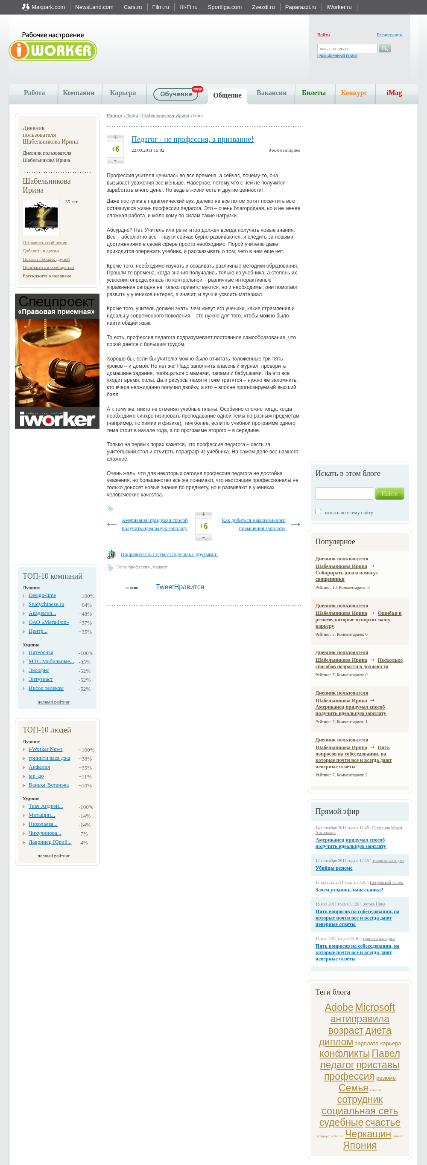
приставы (377, 1064)
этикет (398, 1136)
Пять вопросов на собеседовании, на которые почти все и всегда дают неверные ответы (354, 757)
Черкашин (368, 1133)
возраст (346, 1030)
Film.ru (161, 7)
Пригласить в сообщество (48, 267)
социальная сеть (360, 1110)
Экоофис (39, 670)
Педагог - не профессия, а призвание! (193, 139)
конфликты (345, 1053)
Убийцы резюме (334, 868)
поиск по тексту (334, 48)
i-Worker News (45, 749)
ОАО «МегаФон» (49, 622)
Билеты (314, 92)
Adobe (339, 1007)
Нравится (189, 587)
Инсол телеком (46, 688)
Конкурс (354, 92)
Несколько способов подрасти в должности (359, 663)
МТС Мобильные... (51, 661)
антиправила (359, 1018)
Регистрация (389, 34)
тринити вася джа (49, 758)
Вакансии (272, 92)
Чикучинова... (45, 833)
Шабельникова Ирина (165, 115)
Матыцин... (42, 815)
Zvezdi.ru (263, 7)
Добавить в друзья (41, 250)
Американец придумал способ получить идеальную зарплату (351, 710)
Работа (34, 92)
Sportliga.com (225, 7)
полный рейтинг (54, 701)
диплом (336, 1041)
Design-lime (42, 595)
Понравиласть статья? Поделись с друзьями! (169, 554)
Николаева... (43, 824)
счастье (383, 1122)
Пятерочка (41, 652)
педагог (337, 1064)
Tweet (165, 587)
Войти (323, 34)
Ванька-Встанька (49, 784)
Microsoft (375, 1007)
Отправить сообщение (45, 242)
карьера (390, 1043)
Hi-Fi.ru (188, 7)
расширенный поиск (337, 55)
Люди (132, 115)
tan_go (36, 776)
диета (379, 1030)
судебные (341, 1122)
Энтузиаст (41, 679)
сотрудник (360, 1099)
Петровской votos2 (387, 882)
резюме (386, 1078)
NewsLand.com (94, 7)
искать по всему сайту (349, 513)
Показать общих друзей (46, 259)
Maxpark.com (48, 7)
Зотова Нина (374, 904)
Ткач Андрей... (46, 806)
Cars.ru (133, 7)
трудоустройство (330, 1136)
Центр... (38, 631)
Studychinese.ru (46, 604)
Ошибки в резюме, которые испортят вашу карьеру (359, 619)
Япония (360, 1145)
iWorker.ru (339, 7)
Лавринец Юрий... (50, 842)
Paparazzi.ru (300, 7)
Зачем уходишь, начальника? (349, 890)
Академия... (42, 613)
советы (375, 1090)
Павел (385, 1053)
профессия (349, 1076)
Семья (354, 1087)
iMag (394, 92)
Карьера (123, 92)
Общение (227, 95)
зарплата (366, 1043)
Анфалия (39, 767)
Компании (78, 92)
